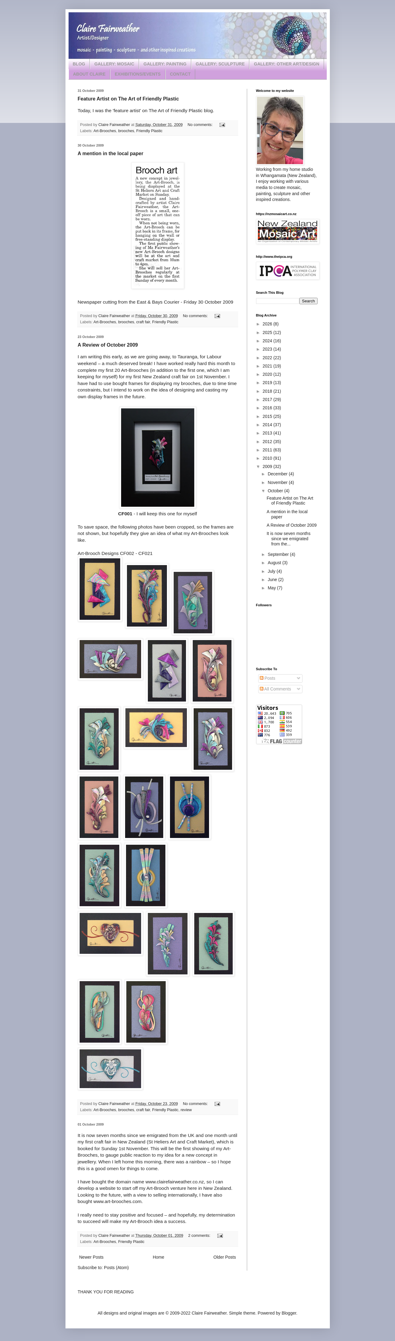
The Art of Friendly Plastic (176, 110)
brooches (126, 131)
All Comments (275, 688)
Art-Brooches (104, 131)
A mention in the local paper (111, 153)
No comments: (201, 125)
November (278, 482)
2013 (268, 433)
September (279, 554)
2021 (268, 366)
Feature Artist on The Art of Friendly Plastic (128, 98)
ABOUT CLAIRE (89, 74)
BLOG (79, 63)
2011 (268, 449)
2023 (268, 349)
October (276, 490)
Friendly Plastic (149, 131)
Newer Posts (91, 1257)
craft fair (143, 322)
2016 (268, 407)
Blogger (289, 1313)
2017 (268, 399)
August (275, 562)
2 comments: (199, 1235)
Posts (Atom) (116, 1267)
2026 (268, 323)
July (272, 571)
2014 (268, 424)
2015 (268, 416)
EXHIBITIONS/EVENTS (137, 74)
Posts (267, 678)
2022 (268, 357)
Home (158, 1257)
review (186, 1110)
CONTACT (180, 74)
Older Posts (224, 1257)
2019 (268, 382)
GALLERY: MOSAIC (114, 63)
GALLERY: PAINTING (165, 63)
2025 (268, 332)
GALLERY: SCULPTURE (220, 63)
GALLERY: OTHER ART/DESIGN (286, 63)
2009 (268, 466)
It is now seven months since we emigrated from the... (288, 538)
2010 (268, 458)
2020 (268, 374)
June (273, 579)
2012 (268, 441)
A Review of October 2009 (108, 345)
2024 (268, 340)
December (278, 473)
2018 (268, 391)
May (272, 587)
